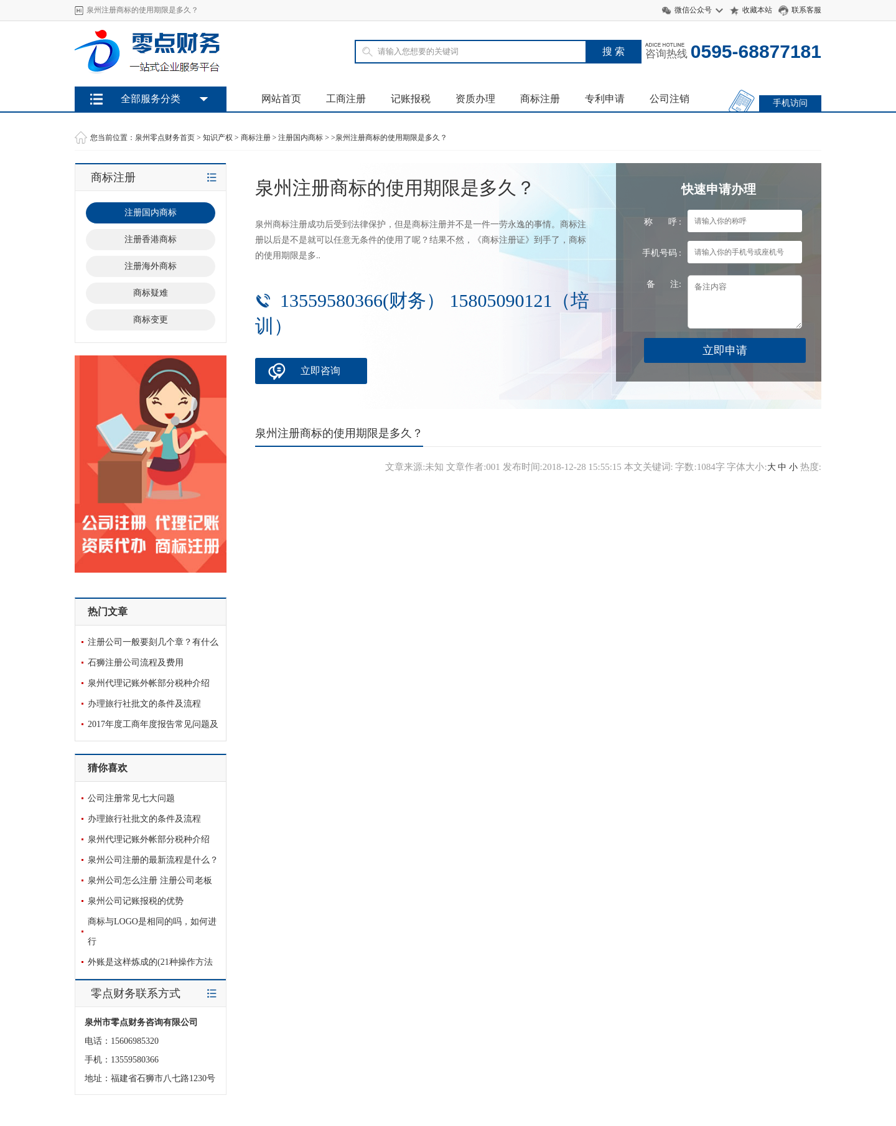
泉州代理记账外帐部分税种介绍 (149, 683)
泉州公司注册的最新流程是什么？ (153, 860)
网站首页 (281, 98)
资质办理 (475, 98)
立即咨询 (320, 370)
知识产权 (218, 137)
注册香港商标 (150, 239)
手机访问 (790, 103)
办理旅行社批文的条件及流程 (144, 703)
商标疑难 (150, 293)
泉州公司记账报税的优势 (136, 901)
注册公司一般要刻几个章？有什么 (153, 642)
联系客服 (806, 10)
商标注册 (540, 98)
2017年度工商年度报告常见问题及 (153, 724)
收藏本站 (757, 10)
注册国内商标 (300, 137)
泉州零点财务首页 (165, 137)
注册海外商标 (150, 266)
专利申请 (605, 98)
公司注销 (669, 98)
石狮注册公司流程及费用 (136, 662)
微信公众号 (693, 10)
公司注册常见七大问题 (131, 798)
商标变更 (150, 319)
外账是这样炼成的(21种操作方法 (150, 962)
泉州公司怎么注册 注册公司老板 (150, 880)
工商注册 (346, 98)
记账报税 (411, 98)
